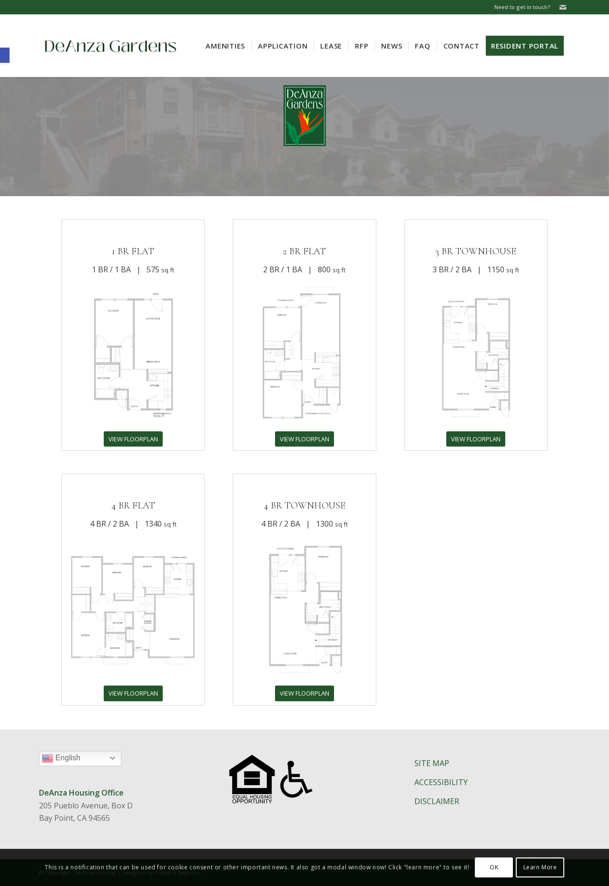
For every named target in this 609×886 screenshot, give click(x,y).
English (81, 759)
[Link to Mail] (563, 7)
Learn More (540, 867)
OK (494, 867)
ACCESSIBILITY (441, 782)
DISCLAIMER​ (436, 801)
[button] (5, 55)
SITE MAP (431, 763)
